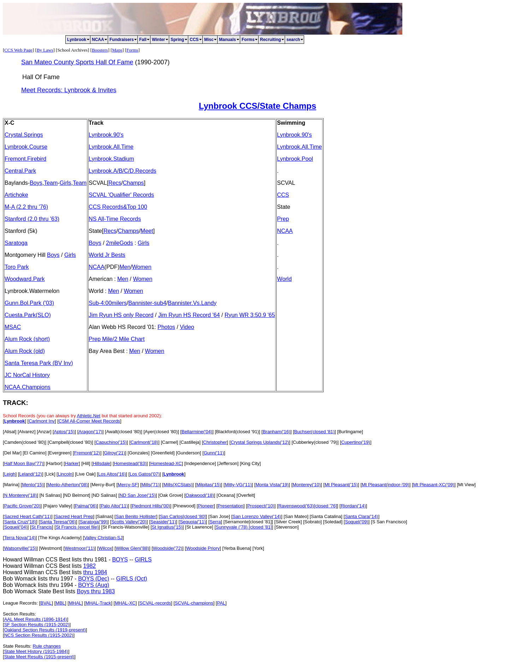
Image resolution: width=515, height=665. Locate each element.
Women (142, 267)
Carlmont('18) (144, 442)
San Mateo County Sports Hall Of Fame (77, 62)
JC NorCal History (27, 375)
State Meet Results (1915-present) (39, 656)
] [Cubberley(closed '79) (313, 442)
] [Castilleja (188, 442)
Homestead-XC (166, 463)
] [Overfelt (244, 495)
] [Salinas (102, 516)
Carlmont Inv (42, 421)
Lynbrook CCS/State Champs (257, 106)
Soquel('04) (16, 527)
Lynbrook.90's (106, 135)
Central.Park (20, 171)
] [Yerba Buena (235, 548)
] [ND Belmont (74, 495)
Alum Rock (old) (25, 351)
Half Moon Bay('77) (23, 463)
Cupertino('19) (355, 442)
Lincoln (65, 474)
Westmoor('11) (80, 548)
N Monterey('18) (20, 495)
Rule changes (47, 646)
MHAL (75, 603)
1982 (89, 566)
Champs (133, 183)
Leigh (10, 474)
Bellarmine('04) (197, 431)
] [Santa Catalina (324, 516)
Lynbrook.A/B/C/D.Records (122, 171)
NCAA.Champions (28, 387)
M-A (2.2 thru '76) (26, 207)
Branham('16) (276, 431)
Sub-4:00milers (108, 303)
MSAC (13, 327)
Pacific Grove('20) (22, 505)
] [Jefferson (226, 463)
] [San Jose (217, 516)
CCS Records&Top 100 (118, 207)
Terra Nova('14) (20, 537)
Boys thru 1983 (96, 591)
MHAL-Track (98, 603)
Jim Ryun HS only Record (121, 315)
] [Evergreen (57, 452)
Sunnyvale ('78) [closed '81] (244, 527)
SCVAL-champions (194, 603)
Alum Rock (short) (27, 339)
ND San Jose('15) (138, 495)
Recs (114, 183)
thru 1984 (95, 572)
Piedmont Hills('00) (151, 505)
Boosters (100, 50)
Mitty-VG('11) (238, 484)
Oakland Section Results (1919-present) (45, 629)
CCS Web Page (18, 50)
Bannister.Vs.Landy (192, 303)
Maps (117, 50)
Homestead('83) (130, 463)
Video (187, 327)
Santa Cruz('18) (20, 521)
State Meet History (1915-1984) (36, 651)
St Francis (41, 527)
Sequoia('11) (193, 521)
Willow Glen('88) (132, 548)
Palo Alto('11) (114, 505)
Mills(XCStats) (178, 484)
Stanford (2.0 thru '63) (32, 219)
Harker (72, 463)
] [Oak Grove (169, 495)
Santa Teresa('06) (58, 521)
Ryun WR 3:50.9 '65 (250, 315)
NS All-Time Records (115, 219)
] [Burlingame (348, 431)
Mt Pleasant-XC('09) (434, 484)
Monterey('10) (306, 484)
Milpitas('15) (208, 484)
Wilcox (105, 548)
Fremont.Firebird (25, 159)
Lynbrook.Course (26, 147)
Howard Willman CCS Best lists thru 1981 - (57, 560)
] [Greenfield (160, 452)
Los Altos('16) (112, 474)
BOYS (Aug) (93, 585)
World (284, 279)
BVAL (46, 603)
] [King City (248, 463)
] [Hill (84, 463)
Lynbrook (14, 421)
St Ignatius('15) (167, 527)
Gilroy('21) (114, 452)
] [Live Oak (83, 474)
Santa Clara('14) (361, 516)
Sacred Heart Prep (74, 516)
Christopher (215, 442)
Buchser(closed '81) (314, 431)
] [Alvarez (24, 431)
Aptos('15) (64, 431)
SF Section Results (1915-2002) (37, 624)
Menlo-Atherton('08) (67, 484)
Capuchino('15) (111, 442)
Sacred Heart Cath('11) (27, 516)
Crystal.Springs (24, 135)
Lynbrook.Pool (295, 159)
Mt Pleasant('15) (341, 484)
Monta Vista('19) (272, 484)
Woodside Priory (203, 548)
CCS (283, 195)
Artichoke (16, 195)
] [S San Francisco (387, 521)
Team (51, 183)
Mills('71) (150, 484)
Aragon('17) (90, 431)
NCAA (96, 267)
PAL (221, 603)
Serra (215, 521)
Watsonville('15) (20, 548)
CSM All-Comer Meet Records (89, 421)
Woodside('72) (167, 548)
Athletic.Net (88, 415)
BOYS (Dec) (93, 579)
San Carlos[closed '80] (183, 516)
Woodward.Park (25, 279)
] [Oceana (224, 495)
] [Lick (48, 474)
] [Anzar (42, 431)
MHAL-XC (125, 603)
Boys (36, 183)
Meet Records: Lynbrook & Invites (68, 90)
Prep (283, 219)
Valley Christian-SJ (103, 537)
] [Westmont (48, 548)
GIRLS (143, 560)
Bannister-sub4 (147, 303)
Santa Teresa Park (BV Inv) (39, 363)
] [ (52, 431)
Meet (147, 231)
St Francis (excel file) (77, 527)
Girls (65, 183)
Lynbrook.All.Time (111, 147)
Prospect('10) (260, 505)
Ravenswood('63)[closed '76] (307, 505)
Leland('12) (30, 474)
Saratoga (16, 243)
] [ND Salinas (102, 495)
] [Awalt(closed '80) (121, 431)
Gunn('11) (214, 452)
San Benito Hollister (136, 516)
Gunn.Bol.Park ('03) (29, 303)
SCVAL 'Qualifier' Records (121, 195)
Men (124, 267)
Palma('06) (86, 505)
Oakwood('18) (199, 495)
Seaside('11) (163, 521)
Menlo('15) (32, 484)
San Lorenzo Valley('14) (256, 516)
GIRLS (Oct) (131, 579)
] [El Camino (32, 452)
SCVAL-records (155, 603)
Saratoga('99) (93, 521)
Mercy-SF (127, 484)
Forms (132, 50)
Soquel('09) (356, 521)
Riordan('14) (353, 505)
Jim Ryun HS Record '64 (189, 315)
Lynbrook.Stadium (111, 159)
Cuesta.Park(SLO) (28, 315)
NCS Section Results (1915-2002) (38, 635)
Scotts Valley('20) (129, 521)
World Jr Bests (107, 255)
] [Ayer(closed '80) (159, 431)
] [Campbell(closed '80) (68, 442)
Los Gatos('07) (145, 474)
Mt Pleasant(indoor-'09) (385, 484)
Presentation (230, 505)
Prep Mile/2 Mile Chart (116, 339)
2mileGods (119, 243)
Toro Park (17, 267)
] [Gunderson (186, 452)
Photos (166, 327)
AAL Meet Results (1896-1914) (35, 619)
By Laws (45, 50)
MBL (60, 603)
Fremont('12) (87, 452)
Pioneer (206, 505)
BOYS (120, 560)
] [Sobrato (310, 521)
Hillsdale (101, 463)
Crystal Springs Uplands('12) (260, 442)
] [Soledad (330, 521)
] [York (256, 548)
